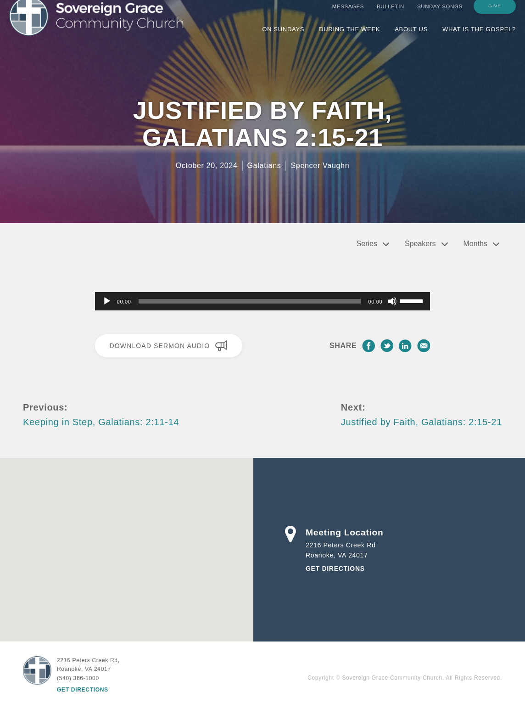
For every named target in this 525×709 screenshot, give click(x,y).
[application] (262, 301)
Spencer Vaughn (319, 165)
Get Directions (335, 568)
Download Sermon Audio (169, 346)
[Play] (107, 301)
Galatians (264, 165)
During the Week (349, 37)
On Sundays (283, 37)
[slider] (250, 301)
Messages (348, 15)
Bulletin (390, 15)
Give (494, 14)
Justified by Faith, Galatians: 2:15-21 (421, 422)
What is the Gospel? (479, 37)
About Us (411, 37)
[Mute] (392, 301)
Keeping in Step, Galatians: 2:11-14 (101, 422)
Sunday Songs (440, 15)
